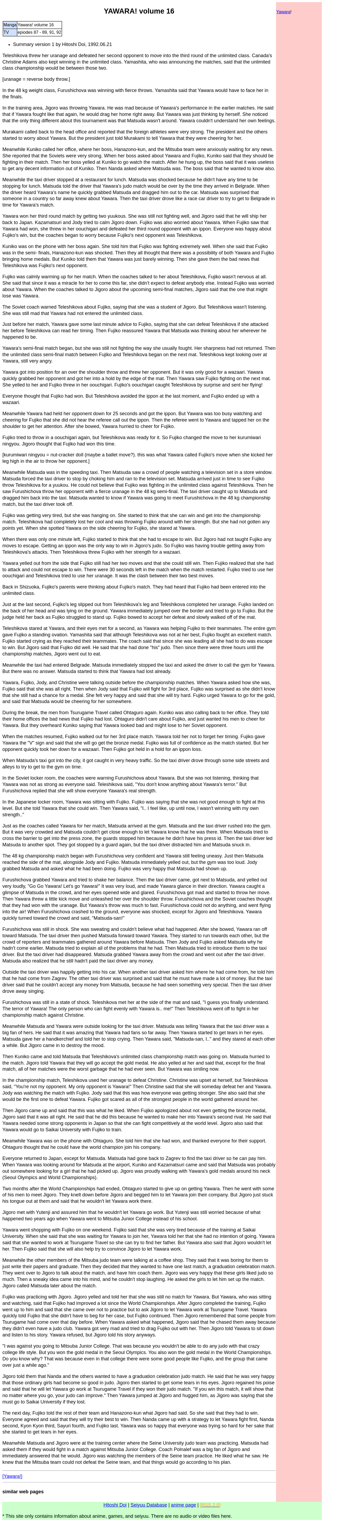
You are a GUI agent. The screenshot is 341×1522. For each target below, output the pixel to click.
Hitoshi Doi (115, 1505)
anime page (183, 1505)
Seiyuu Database (149, 1505)
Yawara (283, 12)
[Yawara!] (12, 1476)
